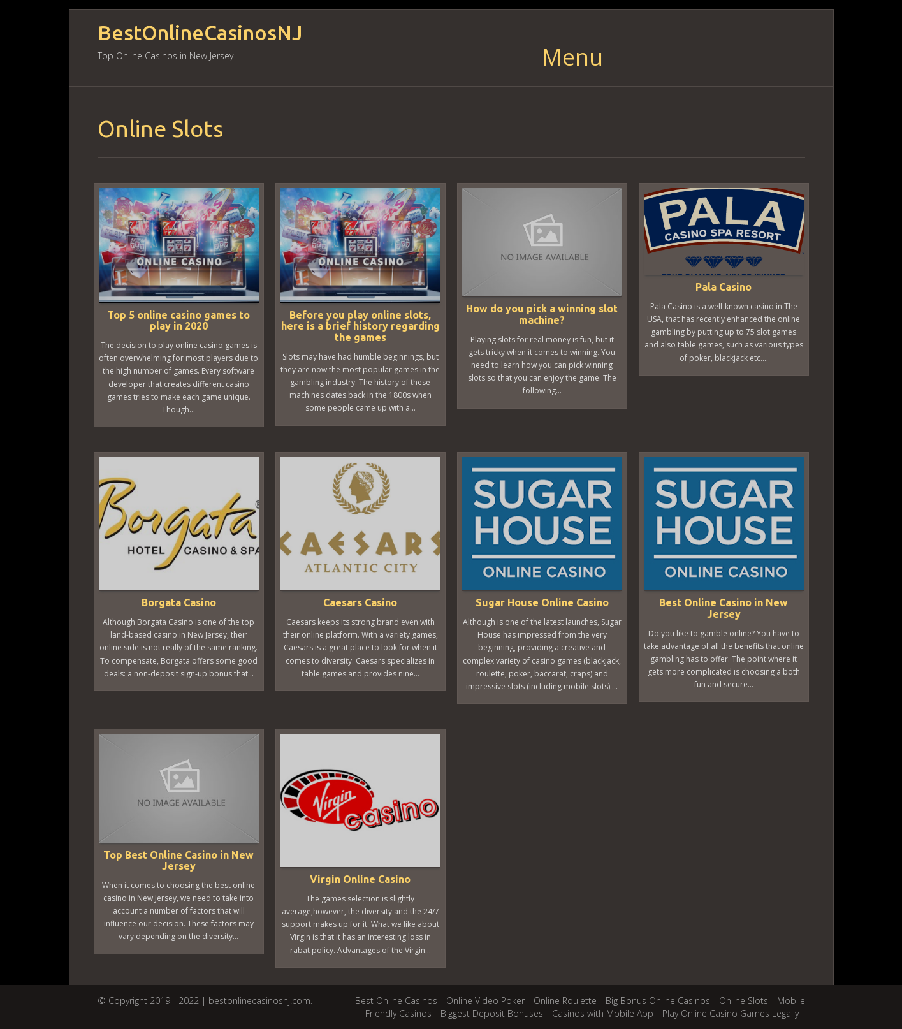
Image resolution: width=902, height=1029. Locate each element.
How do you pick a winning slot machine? (542, 314)
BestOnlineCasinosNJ (200, 33)
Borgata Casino (179, 602)
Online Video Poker (485, 1001)
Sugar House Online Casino (542, 602)
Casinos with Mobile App (602, 1013)
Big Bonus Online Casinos (658, 1001)
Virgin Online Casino (360, 879)
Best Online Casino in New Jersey (723, 608)
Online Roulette (565, 1001)
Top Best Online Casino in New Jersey (178, 860)
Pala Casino (723, 287)
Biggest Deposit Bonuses (491, 1013)
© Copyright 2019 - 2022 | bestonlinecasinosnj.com (204, 1001)
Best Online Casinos (396, 1001)
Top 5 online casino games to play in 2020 (178, 320)
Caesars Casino (360, 602)
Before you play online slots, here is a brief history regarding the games (360, 326)
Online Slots (743, 1001)
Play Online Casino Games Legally (730, 1013)
